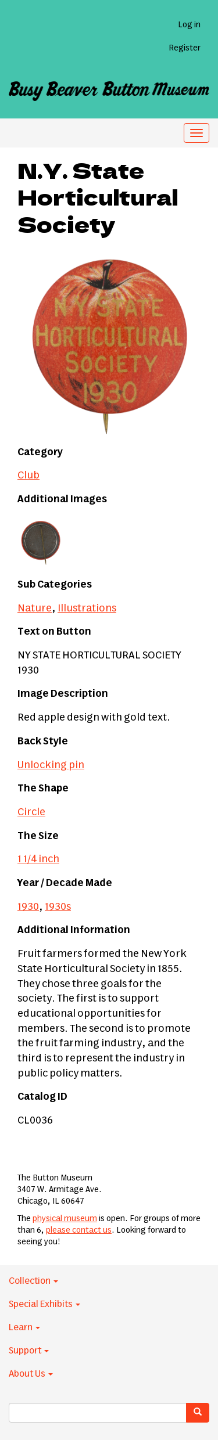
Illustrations (87, 608)
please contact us (79, 1230)
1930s (58, 907)
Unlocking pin (50, 765)
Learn (24, 1327)
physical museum (65, 1219)
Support (29, 1350)
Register (185, 48)
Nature (34, 608)
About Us (31, 1373)
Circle (31, 812)
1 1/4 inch (38, 859)
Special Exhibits (44, 1304)
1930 (28, 907)
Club (28, 475)
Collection (33, 1281)
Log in (189, 25)
